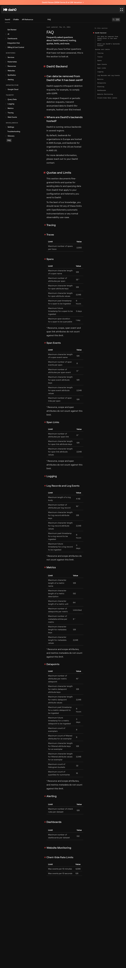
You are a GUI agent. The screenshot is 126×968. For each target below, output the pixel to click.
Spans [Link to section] (50, 259)
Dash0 (7, 20)
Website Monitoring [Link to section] (59, 847)
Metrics (100, 79)
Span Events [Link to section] (54, 342)
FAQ (49, 20)
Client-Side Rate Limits (107, 98)
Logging (100, 71)
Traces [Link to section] (50, 234)
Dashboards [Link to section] (54, 822)
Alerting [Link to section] (51, 796)
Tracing (100, 53)
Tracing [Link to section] (51, 225)
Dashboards (101, 90)
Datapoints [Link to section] (53, 664)
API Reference (27, 20)
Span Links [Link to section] (53, 422)
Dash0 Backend (100, 33)
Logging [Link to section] (52, 476)
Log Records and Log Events (108, 75)
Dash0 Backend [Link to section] (57, 66)
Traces (99, 57)
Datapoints (101, 83)
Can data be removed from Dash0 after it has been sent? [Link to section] (65, 78)
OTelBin (16, 20)
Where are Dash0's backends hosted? (108, 44)
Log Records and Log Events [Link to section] (63, 485)
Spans (99, 60)
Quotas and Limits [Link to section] (59, 172)
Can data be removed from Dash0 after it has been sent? (107, 38)
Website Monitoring (105, 94)
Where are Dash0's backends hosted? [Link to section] (65, 119)
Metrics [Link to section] (51, 567)
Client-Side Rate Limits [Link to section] (60, 857)
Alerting (100, 86)
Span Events (102, 64)
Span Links (101, 68)
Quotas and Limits (102, 49)
